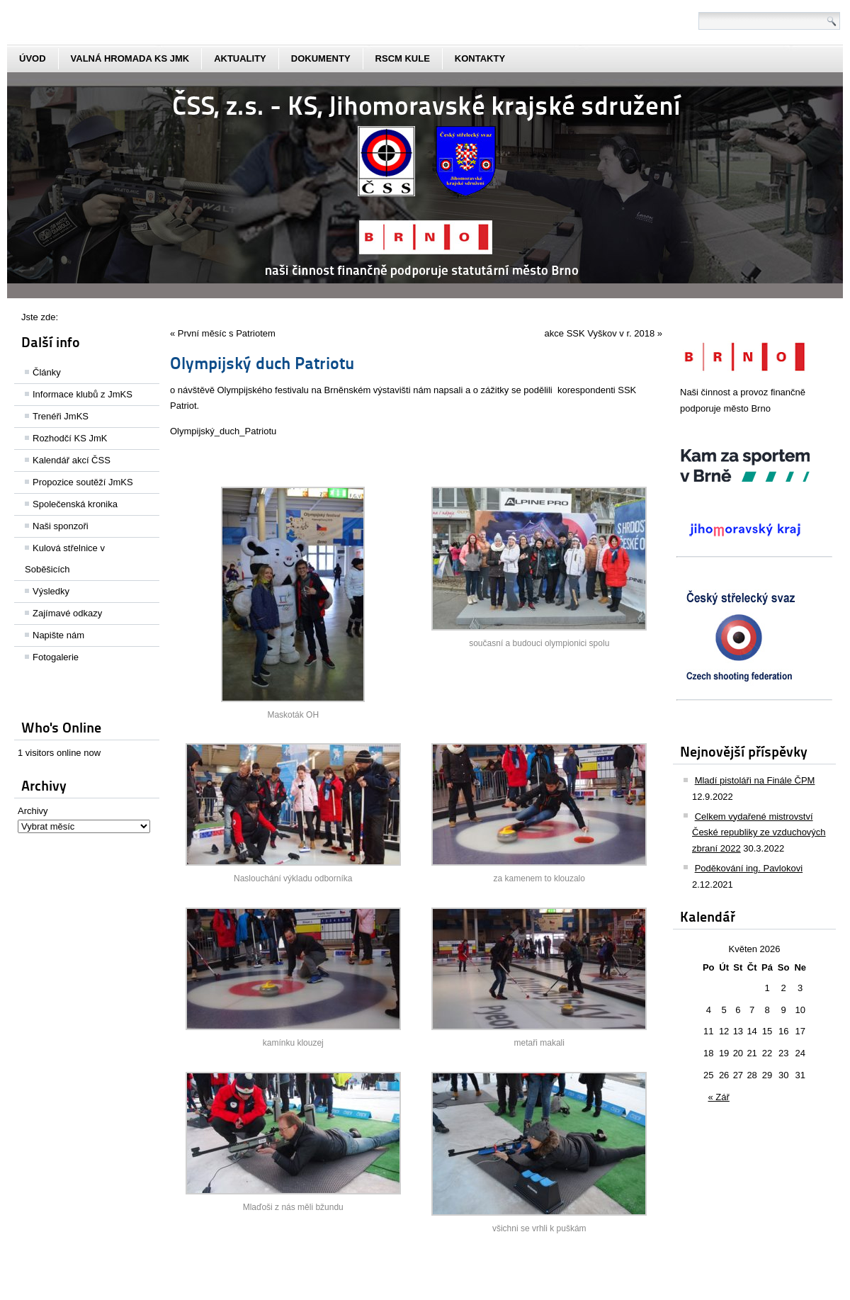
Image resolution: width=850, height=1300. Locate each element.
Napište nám (58, 635)
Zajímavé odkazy (67, 613)
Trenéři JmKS (61, 416)
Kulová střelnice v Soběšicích (65, 559)
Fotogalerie (56, 657)
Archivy (33, 811)
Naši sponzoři (61, 526)
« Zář (719, 1097)
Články (47, 372)
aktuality (240, 58)
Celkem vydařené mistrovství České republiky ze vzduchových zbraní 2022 (759, 832)
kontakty (480, 58)
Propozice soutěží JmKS (83, 482)
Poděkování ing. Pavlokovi (749, 868)
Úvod (32, 58)
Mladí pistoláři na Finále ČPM (755, 780)
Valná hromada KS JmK (130, 58)
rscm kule (402, 58)
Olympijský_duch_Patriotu (223, 431)
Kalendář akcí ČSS (71, 460)
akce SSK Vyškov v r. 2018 (600, 333)
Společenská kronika (75, 504)
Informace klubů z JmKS (82, 394)
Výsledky (51, 591)
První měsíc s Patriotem (227, 333)
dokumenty (321, 58)
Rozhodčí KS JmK (70, 438)
